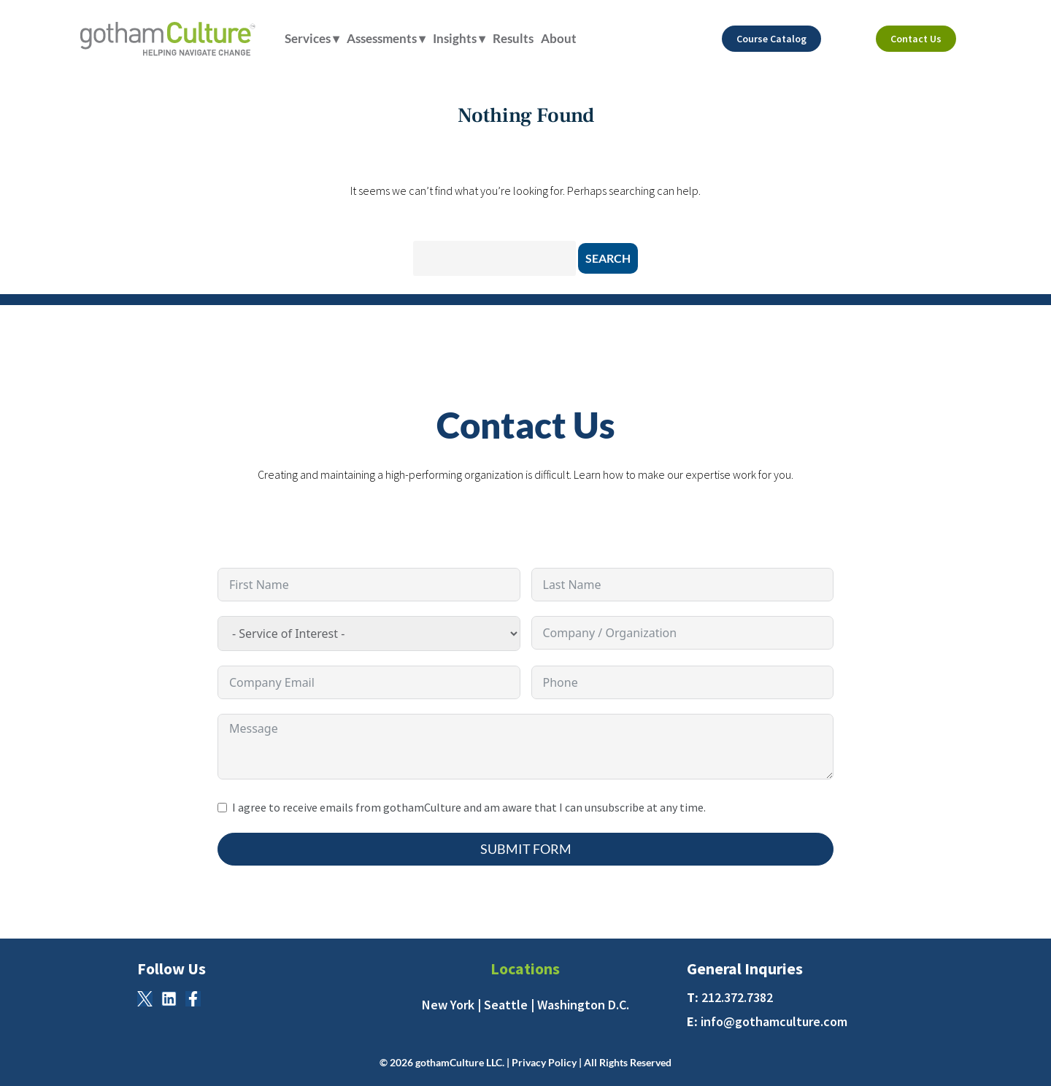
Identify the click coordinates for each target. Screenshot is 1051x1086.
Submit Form (525, 849)
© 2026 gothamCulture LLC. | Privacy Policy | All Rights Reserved (525, 1062)
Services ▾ (312, 38)
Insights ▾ (459, 38)
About (559, 38)
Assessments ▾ (386, 38)
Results (513, 38)
